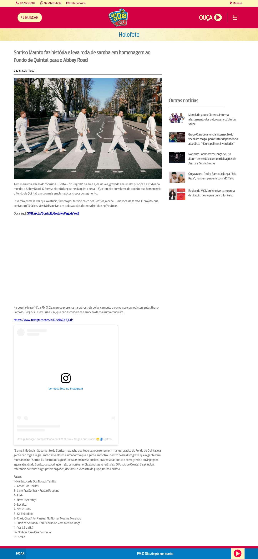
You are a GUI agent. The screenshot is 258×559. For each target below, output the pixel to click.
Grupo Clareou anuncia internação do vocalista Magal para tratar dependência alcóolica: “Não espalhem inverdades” (213, 139)
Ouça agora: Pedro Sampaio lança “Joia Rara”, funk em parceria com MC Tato (212, 176)
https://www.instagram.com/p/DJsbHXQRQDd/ (43, 320)
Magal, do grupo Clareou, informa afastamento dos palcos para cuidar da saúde (212, 119)
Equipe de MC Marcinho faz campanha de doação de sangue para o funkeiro (211, 193)
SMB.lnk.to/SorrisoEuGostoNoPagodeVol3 (53, 213)
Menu (235, 18)
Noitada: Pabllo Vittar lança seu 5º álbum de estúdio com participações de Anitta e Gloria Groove (212, 158)
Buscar (31, 17)
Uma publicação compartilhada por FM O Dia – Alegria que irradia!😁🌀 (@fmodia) (66, 439)
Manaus (237, 3)
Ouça (205, 17)
